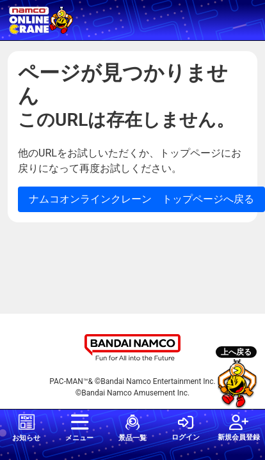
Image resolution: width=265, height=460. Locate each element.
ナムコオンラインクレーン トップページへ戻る (141, 199)
